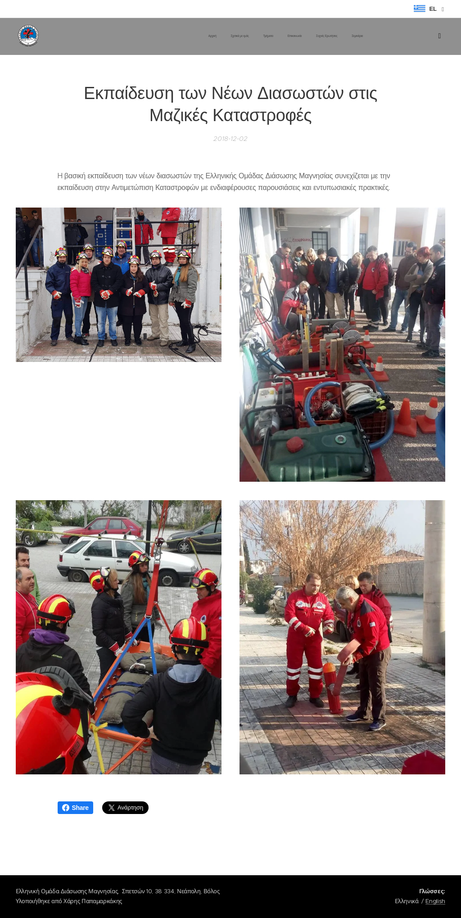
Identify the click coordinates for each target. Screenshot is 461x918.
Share (75, 807)
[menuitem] (289, 36)
